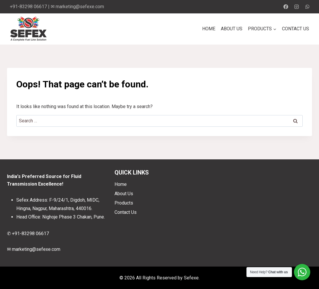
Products (123, 203)
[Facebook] (285, 6)
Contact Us (295, 28)
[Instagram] (296, 6)
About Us (231, 28)
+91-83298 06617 (28, 6)
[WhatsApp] (307, 6)
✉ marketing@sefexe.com (77, 6)
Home (208, 28)
